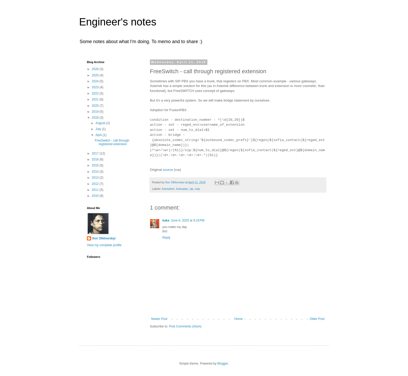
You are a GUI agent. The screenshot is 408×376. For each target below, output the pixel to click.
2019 (96, 111)
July (98, 129)
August (100, 123)
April (99, 135)
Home (238, 319)
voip (197, 188)
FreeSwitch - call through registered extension (112, 142)
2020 (96, 106)
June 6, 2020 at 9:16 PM (188, 220)
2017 (96, 153)
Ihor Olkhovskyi (104, 238)
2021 (96, 99)
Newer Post (159, 319)
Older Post (317, 319)
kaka (165, 220)
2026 (96, 69)
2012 (96, 184)
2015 (96, 165)
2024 (96, 81)
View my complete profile (104, 245)
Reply (166, 237)
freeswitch (168, 188)
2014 (96, 171)
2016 (96, 159)
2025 (96, 75)
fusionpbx (182, 188)
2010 (96, 196)
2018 (96, 117)
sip (191, 188)
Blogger (222, 363)
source (168, 170)
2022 (96, 93)
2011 (96, 190)
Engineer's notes (117, 22)
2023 (96, 87)
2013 (96, 177)
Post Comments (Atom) (185, 326)
